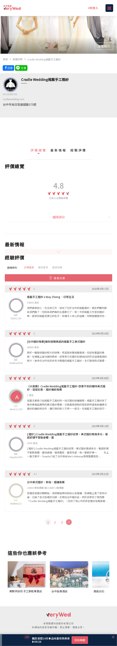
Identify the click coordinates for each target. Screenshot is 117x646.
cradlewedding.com (13, 99)
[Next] (69, 522)
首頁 (5, 59)
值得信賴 (57, 267)
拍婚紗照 (18, 59)
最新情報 (58, 150)
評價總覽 (38, 150)
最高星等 (43, 267)
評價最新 (29, 267)
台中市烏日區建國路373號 (19, 104)
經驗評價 (78, 150)
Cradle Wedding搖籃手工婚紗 (44, 59)
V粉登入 (93, 8)
